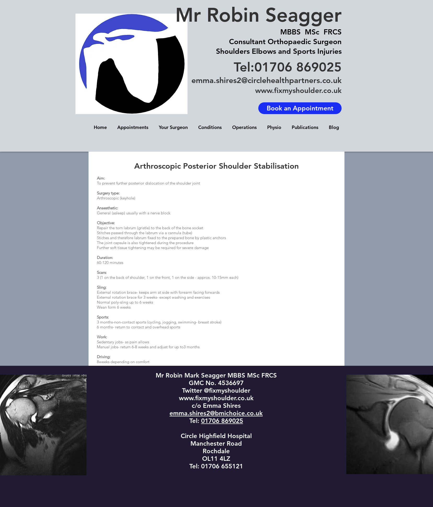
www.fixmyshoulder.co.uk (298, 90)
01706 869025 (222, 421)
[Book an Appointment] (300, 108)
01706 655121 (222, 466)
